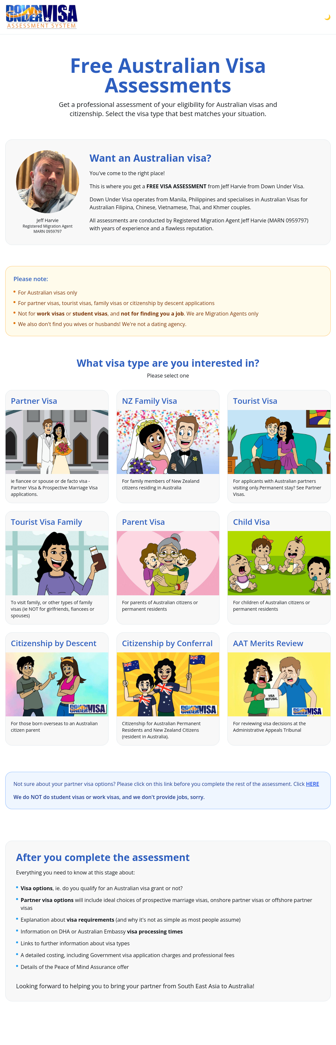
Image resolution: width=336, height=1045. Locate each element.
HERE (312, 784)
